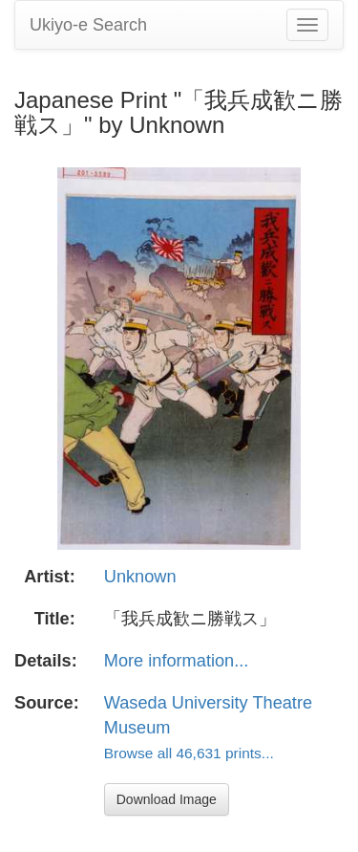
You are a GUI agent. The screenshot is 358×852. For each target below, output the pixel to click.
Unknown (140, 576)
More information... (176, 660)
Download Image (166, 799)
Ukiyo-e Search (88, 24)
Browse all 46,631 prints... (189, 753)
